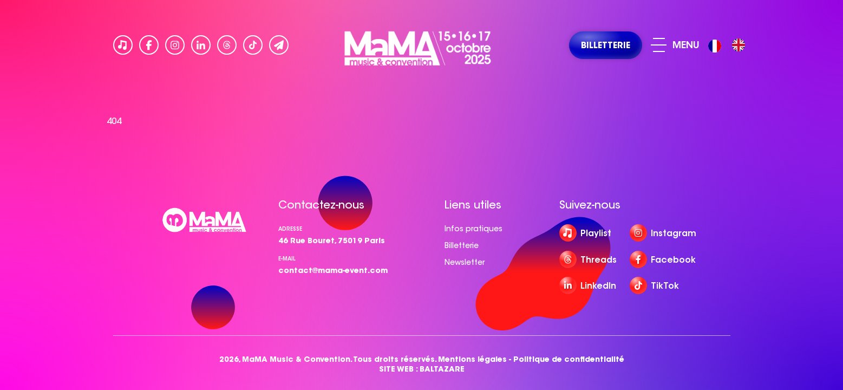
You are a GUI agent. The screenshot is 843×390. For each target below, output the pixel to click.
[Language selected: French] (729, 45)
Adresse (290, 228)
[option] (738, 45)
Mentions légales (472, 359)
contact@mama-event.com (333, 270)
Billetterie (462, 245)
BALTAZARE (442, 369)
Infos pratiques (473, 228)
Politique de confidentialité (568, 359)
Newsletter (465, 262)
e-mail (287, 258)
